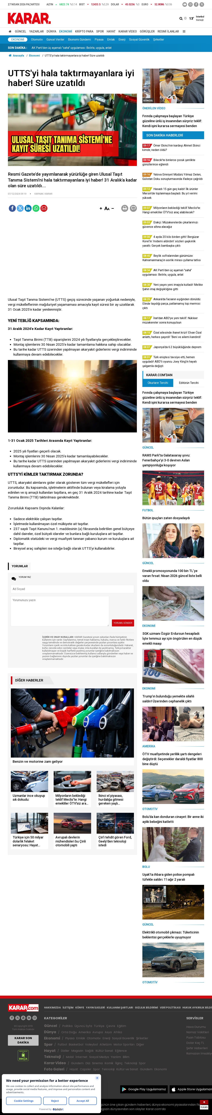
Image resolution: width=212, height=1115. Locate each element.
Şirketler (158, 39)
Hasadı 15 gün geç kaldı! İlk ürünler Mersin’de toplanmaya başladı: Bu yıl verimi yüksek (87, 48)
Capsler (85, 1069)
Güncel (20, 31)
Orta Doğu (69, 1032)
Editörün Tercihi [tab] (189, 383)
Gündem (77, 1063)
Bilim (126, 1057)
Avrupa (97, 1032)
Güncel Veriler (55, 39)
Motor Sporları (124, 1044)
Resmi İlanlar (168, 31)
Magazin (77, 1051)
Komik (109, 1063)
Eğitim (121, 1026)
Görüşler (147, 31)
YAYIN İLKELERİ (95, 1007)
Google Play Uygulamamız (147, 1089)
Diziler (65, 1051)
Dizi (87, 1063)
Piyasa (99, 39)
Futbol (62, 1044)
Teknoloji (52, 1056)
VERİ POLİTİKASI (170, 1007)
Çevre (110, 1026)
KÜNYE (79, 1007)
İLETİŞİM (68, 1007)
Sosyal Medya (99, 1057)
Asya (108, 1032)
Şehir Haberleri (197, 1048)
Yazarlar (36, 31)
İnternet (81, 1057)
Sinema (97, 1063)
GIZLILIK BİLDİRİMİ (146, 1007)
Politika (67, 1026)
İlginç (119, 1063)
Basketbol (76, 1044)
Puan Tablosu (196, 1037)
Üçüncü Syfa (83, 1026)
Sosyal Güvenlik (139, 39)
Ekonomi (65, 31)
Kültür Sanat (104, 1051)
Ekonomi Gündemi (79, 39)
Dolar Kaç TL (195, 1043)
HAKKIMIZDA (52, 1007)
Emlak (111, 39)
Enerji (121, 39)
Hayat (111, 31)
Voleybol (91, 1044)
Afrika (118, 1032)
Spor (100, 31)
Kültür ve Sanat (127, 1069)
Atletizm (106, 1044)
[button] (101, 208)
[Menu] (183, 31)
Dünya (51, 31)
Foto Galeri (54, 1069)
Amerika (84, 1032)
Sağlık (89, 1051)
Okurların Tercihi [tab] (158, 383)
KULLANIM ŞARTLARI (120, 1007)
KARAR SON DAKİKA (23, 1040)
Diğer (140, 1044)
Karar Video (127, 31)
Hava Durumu (196, 1027)
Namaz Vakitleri (197, 1032)
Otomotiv (37, 39)
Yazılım (116, 1057)
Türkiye (99, 1026)
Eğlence (121, 1051)
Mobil (70, 1057)
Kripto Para (84, 31)
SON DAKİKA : (17, 48)
